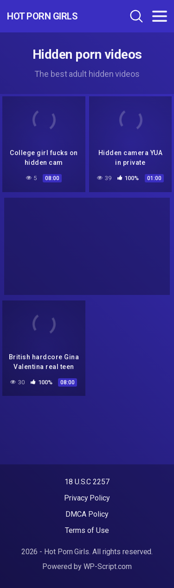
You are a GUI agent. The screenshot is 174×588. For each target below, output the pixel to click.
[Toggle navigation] (159, 16)
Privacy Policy (87, 498)
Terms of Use (87, 530)
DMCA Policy (86, 514)
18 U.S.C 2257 (87, 481)
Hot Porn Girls (42, 16)
